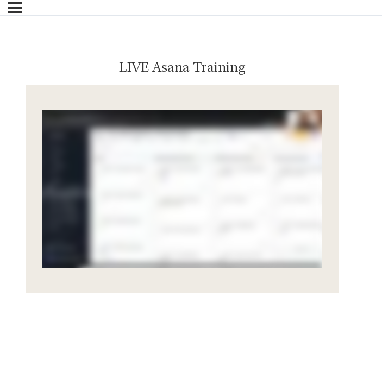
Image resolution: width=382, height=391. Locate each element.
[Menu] (15, 7)
